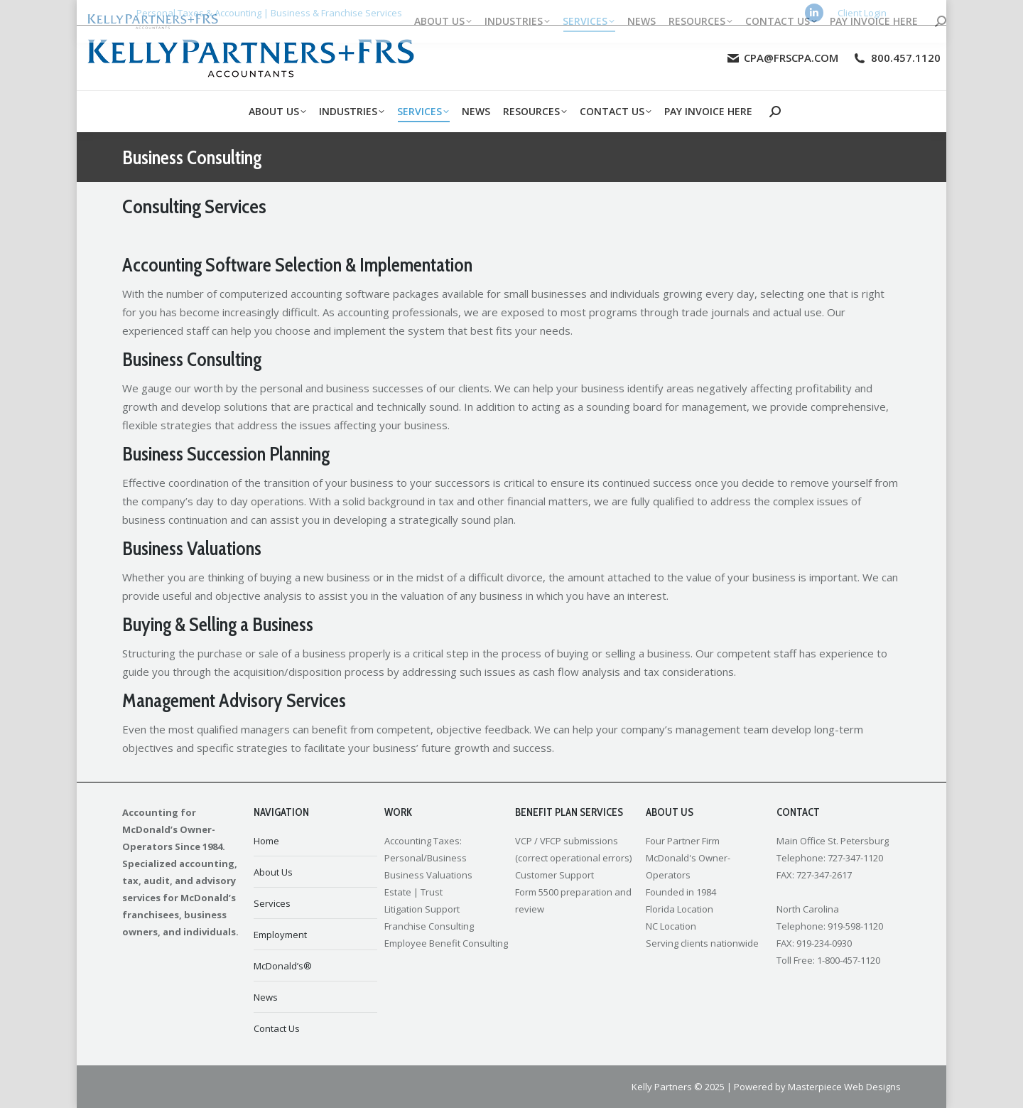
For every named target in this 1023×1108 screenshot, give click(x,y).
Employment (280, 934)
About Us (273, 872)
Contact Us (277, 1028)
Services (272, 903)
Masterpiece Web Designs (844, 1086)
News (266, 997)
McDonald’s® (283, 965)
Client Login (862, 12)
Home (266, 840)
